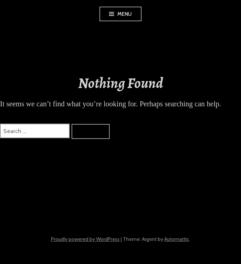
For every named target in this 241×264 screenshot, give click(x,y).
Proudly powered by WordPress (85, 239)
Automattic (176, 239)
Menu (124, 14)
